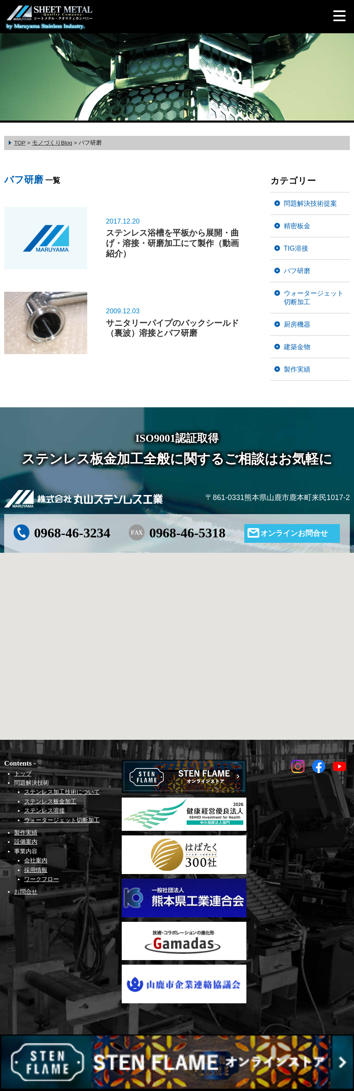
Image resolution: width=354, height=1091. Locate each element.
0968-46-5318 (187, 532)
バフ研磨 (297, 270)
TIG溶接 (296, 248)
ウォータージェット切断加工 (314, 297)
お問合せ (25, 891)
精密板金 (297, 225)
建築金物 (297, 346)
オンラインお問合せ (294, 533)
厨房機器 (297, 324)
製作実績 (297, 369)
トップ (23, 773)
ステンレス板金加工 (50, 801)
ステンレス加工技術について (62, 791)
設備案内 (25, 841)
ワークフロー (41, 879)
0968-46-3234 (72, 532)
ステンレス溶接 (44, 810)
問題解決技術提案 (310, 203)
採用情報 (35, 870)
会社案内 (35, 860)
